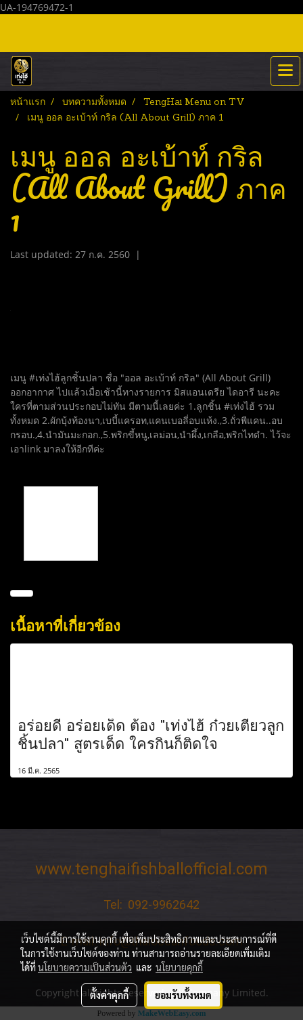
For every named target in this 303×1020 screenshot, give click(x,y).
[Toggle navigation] (285, 71)
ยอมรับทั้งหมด (183, 995)
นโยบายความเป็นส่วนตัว (85, 967)
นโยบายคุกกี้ (179, 967)
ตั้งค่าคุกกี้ (109, 995)
